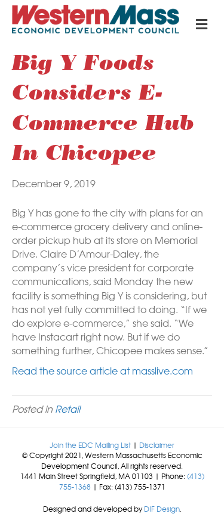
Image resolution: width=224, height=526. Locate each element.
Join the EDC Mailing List (90, 445)
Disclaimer (156, 445)
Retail (67, 408)
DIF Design (162, 508)
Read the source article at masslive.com (102, 370)
